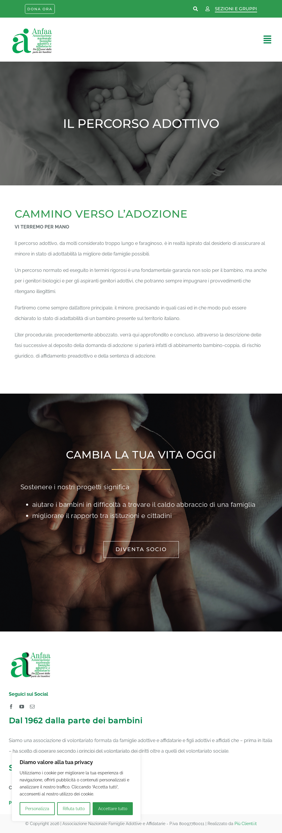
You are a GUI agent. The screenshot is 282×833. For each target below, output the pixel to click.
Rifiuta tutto (74, 808)
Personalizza (37, 808)
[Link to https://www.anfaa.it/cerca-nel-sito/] (196, 9)
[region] (76, 787)
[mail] (32, 706)
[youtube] (21, 706)
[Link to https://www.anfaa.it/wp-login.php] (207, 9)
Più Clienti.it (246, 823)
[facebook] (11, 706)
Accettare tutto (112, 808)
